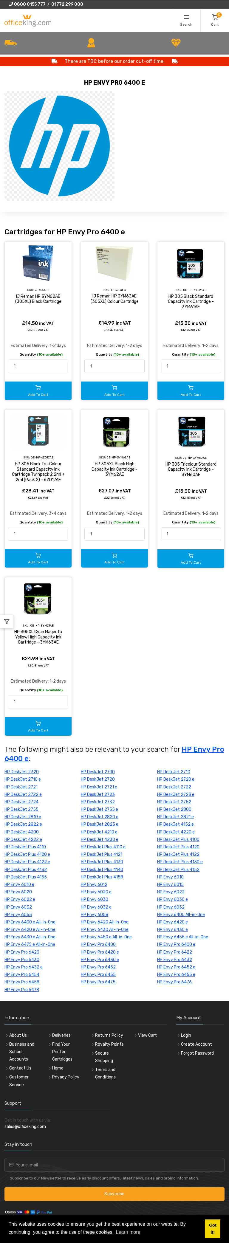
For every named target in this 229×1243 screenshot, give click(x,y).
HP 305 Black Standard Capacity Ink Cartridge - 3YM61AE (191, 301)
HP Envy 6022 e (19, 899)
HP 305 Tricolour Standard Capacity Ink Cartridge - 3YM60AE (190, 469)
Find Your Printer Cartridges (62, 1052)
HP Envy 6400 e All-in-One (29, 922)
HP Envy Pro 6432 (174, 959)
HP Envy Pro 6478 (21, 989)
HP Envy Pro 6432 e (23, 967)
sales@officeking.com (25, 1126)
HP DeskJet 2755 (21, 809)
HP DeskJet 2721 (21, 787)
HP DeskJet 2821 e (175, 816)
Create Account (196, 1044)
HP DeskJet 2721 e (99, 787)
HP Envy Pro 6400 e (176, 944)
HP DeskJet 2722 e (23, 794)
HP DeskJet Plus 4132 (25, 869)
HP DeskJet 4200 (21, 832)
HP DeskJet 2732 (98, 802)
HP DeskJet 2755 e (99, 809)
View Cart (147, 1035)
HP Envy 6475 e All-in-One (29, 944)
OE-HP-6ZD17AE (42, 457)
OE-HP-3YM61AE (194, 290)
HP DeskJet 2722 (174, 787)
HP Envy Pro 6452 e (176, 967)
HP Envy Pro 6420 (21, 952)
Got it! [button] (212, 1229)
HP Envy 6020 (18, 892)
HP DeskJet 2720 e (175, 779)
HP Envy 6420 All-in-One (105, 922)
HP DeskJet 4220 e (176, 832)
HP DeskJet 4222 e (23, 839)
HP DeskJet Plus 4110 (25, 847)
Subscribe (114, 1193)
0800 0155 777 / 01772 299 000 (46, 4)
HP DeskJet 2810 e (22, 816)
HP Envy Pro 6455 (98, 974)
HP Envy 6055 (18, 914)
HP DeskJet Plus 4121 (101, 854)
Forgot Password (197, 1053)
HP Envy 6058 (94, 914)
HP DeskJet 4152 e (175, 824)
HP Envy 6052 (171, 907)
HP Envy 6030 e (172, 899)
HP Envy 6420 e (172, 922)
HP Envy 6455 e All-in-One (182, 937)
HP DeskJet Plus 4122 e (27, 861)
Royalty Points (109, 1044)
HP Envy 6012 (94, 884)
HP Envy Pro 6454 (21, 974)
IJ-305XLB (42, 290)
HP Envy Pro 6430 (21, 959)
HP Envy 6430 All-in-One (105, 929)
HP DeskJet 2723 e (175, 794)
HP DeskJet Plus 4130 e (180, 861)
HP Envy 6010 (170, 877)
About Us (18, 1035)
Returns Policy (109, 1035)
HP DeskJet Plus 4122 (178, 854)
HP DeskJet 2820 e (99, 816)
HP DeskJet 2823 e (99, 824)
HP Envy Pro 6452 (98, 967)
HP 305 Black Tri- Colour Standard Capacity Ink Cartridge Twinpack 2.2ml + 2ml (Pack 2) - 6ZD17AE (38, 471)
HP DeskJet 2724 (21, 802)
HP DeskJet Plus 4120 (178, 847)
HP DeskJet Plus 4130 (102, 861)
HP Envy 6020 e (96, 892)
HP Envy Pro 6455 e (176, 974)
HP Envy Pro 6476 (174, 982)
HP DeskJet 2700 (98, 771)
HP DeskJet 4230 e (99, 839)
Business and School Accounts (21, 1052)
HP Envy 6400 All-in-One (181, 914)
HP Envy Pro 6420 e (100, 952)
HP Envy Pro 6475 (98, 982)
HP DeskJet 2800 (174, 809)
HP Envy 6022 (171, 892)
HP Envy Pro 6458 (21, 982)
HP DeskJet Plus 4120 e (27, 854)
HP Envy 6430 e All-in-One (29, 937)
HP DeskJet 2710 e (22, 779)
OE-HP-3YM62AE (118, 457)
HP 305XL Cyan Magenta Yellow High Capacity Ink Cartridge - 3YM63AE (38, 637)
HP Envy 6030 (94, 899)
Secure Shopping (104, 1057)
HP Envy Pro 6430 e (100, 959)
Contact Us (20, 1068)
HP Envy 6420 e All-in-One (29, 929)
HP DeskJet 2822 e (23, 824)
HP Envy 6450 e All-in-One (106, 937)
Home (58, 1068)
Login (186, 1035)
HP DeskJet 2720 (98, 779)
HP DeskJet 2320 (21, 771)
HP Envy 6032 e (96, 907)
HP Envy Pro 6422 (174, 952)
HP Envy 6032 (18, 907)
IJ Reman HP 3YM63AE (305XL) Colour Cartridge (115, 299)
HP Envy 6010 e (19, 884)
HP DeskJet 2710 (173, 771)
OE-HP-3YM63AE (42, 625)
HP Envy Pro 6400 (98, 944)
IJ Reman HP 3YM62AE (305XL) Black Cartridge (38, 299)
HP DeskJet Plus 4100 (178, 839)
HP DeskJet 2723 (98, 794)
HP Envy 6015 (170, 884)
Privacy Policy (65, 1077)
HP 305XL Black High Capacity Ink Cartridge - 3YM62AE (114, 469)
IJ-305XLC (118, 290)
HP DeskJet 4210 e (99, 832)
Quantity (41, 354)
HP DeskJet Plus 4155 (25, 877)
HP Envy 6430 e (172, 929)
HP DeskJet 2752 (174, 802)
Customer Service (19, 1081)
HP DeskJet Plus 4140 (102, 869)
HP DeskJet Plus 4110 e (103, 847)
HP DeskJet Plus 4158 (102, 877)
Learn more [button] (128, 1232)
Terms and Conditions (105, 1073)
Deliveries (61, 1035)
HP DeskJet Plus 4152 (178, 869)
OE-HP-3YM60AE (194, 457)
